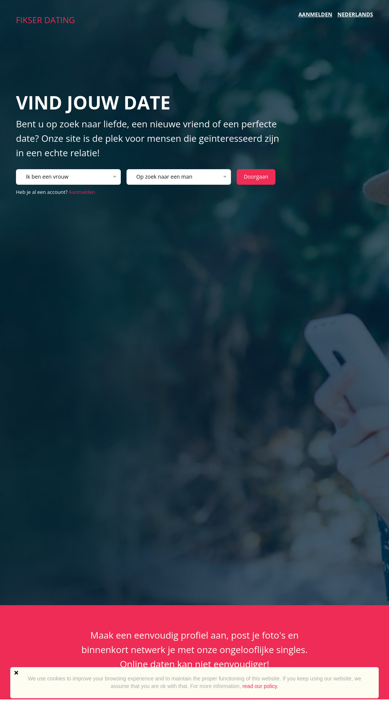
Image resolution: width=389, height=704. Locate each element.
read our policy (259, 686)
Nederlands (355, 14)
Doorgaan (256, 176)
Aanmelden (315, 14)
